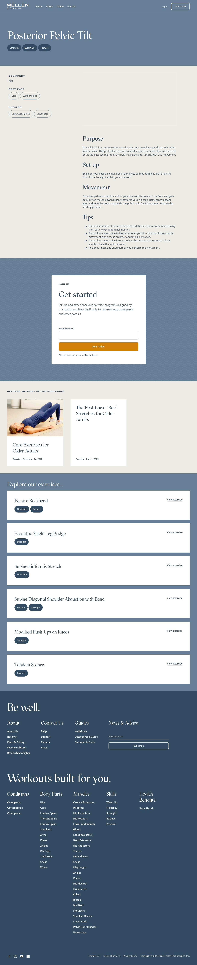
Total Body (46, 856)
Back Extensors (82, 840)
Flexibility (111, 807)
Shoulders (46, 829)
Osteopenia (13, 802)
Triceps (77, 851)
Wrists (43, 867)
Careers (45, 742)
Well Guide (81, 731)
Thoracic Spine (48, 818)
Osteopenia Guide (85, 742)
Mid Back (78, 905)
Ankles (44, 845)
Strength (111, 813)
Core (43, 807)
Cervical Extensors (83, 802)
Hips (42, 802)
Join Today (180, 6)
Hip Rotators (80, 818)
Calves (77, 894)
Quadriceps (80, 889)
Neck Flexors (80, 856)
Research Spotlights (18, 753)
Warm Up (111, 802)
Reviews (12, 736)
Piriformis (79, 807)
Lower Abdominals (84, 824)
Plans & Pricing (15, 742)
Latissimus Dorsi (82, 834)
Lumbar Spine (48, 813)
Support (45, 736)
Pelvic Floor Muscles (84, 927)
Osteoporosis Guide (86, 736)
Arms (43, 834)
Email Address (66, 328)
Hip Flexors (79, 883)
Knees (43, 840)
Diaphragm (79, 867)
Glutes (77, 829)
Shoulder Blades (82, 916)
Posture (110, 824)
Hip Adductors (81, 845)
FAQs (44, 731)
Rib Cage (45, 851)
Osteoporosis (15, 807)
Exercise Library (16, 747)
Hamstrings (80, 932)
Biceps (77, 899)
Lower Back (80, 921)
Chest (43, 862)
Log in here (91, 355)
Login (164, 6)
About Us (12, 731)
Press (44, 747)
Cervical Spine (48, 824)
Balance (110, 818)
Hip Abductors (81, 813)
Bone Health (146, 808)
